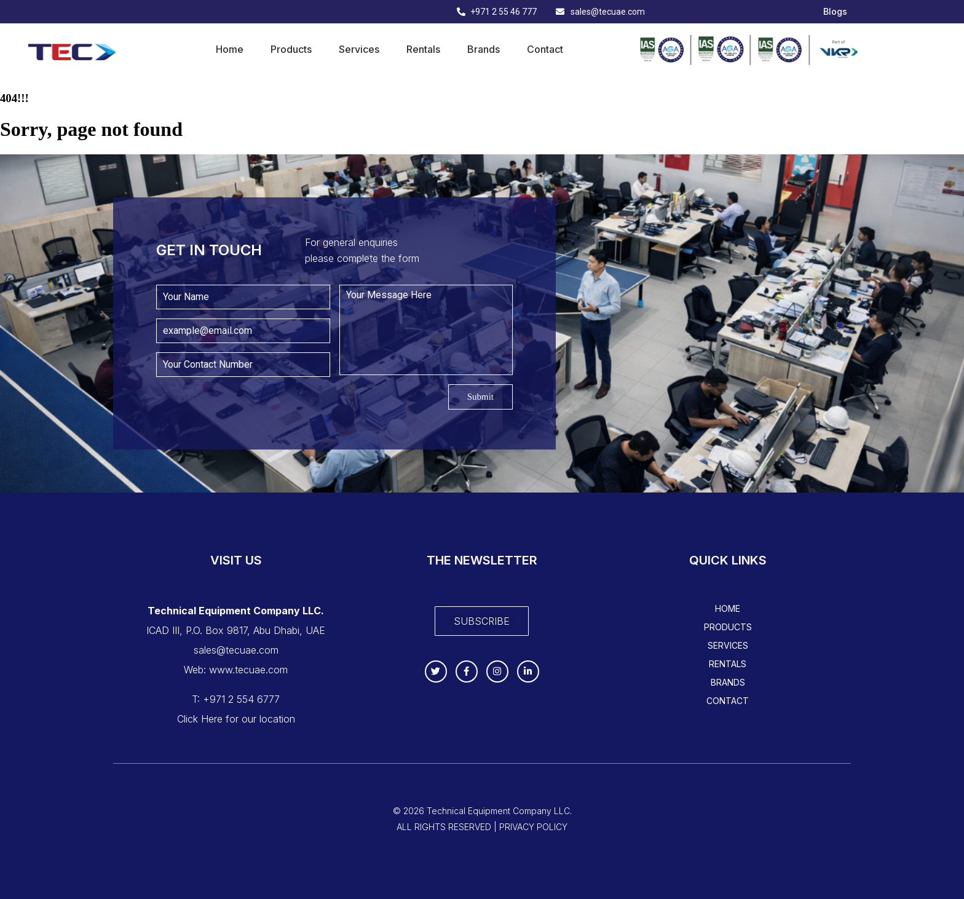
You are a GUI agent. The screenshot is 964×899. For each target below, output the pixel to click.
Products (291, 49)
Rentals (423, 49)
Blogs (835, 11)
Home (229, 49)
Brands (483, 49)
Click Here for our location (236, 719)
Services (359, 49)
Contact (545, 49)
